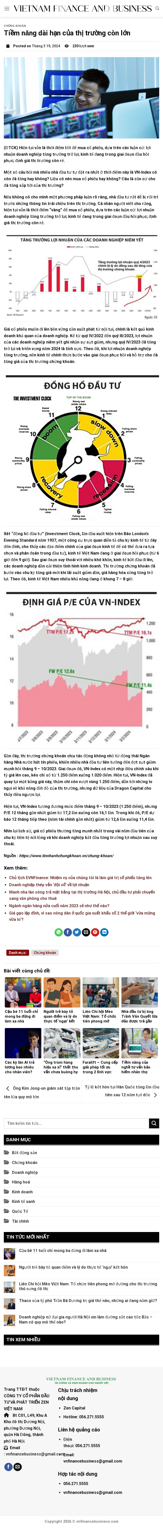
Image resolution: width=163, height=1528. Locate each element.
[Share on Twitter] (77, 932)
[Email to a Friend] (86, 932)
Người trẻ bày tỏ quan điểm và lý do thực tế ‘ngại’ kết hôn (73, 1267)
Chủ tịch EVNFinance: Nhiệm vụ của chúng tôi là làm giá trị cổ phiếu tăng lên (80, 877)
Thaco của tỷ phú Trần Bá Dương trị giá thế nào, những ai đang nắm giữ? (88, 1300)
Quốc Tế (20, 1211)
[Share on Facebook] (68, 932)
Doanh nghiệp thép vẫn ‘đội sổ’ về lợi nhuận (49, 884)
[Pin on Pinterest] (95, 932)
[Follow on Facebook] (8, 1467)
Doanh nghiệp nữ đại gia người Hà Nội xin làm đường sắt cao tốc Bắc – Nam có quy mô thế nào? (85, 1319)
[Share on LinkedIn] (104, 932)
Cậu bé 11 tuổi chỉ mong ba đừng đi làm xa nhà (62, 1250)
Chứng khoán (15, 26)
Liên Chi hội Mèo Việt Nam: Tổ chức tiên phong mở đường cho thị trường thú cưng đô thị (88, 1286)
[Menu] (7, 8)
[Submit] (154, 1123)
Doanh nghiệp (25, 1172)
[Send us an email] (17, 1467)
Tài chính (20, 1221)
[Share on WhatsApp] (59, 932)
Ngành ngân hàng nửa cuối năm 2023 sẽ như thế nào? (59, 905)
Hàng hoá (21, 1182)
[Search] (157, 8)
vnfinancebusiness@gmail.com (35, 1454)
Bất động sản (24, 1152)
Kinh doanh (22, 1192)
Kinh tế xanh (23, 1201)
